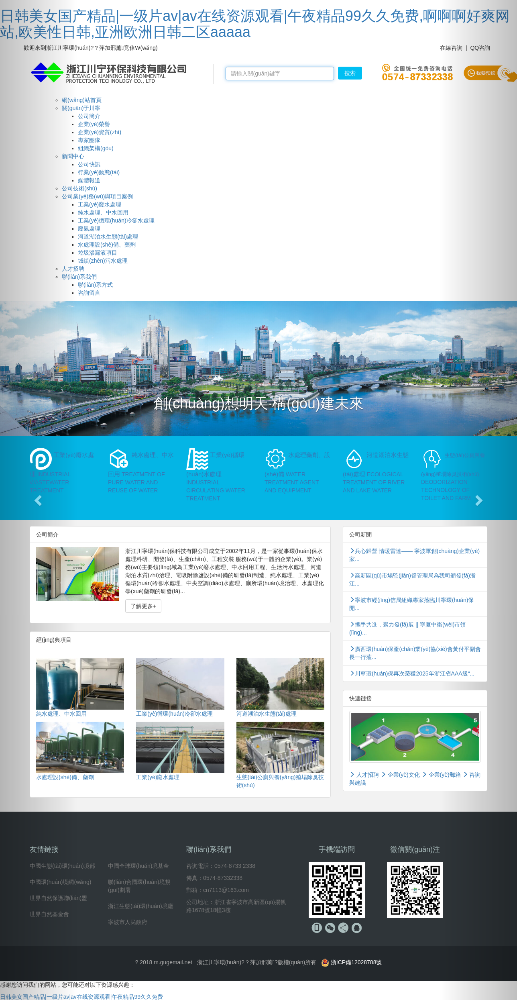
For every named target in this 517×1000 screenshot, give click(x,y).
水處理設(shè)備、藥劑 (107, 244)
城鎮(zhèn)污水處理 (103, 260)
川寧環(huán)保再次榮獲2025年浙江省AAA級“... (411, 673)
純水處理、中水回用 (103, 212)
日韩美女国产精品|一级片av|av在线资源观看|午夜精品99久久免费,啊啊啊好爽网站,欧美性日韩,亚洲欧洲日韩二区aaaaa (255, 24)
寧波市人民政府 (127, 922)
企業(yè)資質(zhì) (99, 132)
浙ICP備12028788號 (356, 962)
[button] (38, 500)
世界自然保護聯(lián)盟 (58, 898)
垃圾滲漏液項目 (97, 252)
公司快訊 (89, 164)
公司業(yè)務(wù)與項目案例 (97, 196)
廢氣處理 (89, 228)
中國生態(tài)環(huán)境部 (62, 866)
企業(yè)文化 (401, 774)
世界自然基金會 (49, 914)
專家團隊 (89, 140)
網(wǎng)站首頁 (82, 100)
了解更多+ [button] (143, 606)
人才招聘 (364, 774)
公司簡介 (89, 116)
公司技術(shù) (79, 188)
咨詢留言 (89, 293)
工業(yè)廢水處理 (99, 204)
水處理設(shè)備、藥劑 (65, 777)
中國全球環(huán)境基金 (138, 866)
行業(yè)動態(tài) (99, 172)
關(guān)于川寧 (81, 108)
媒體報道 (89, 180)
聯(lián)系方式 (95, 285)
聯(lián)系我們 (79, 276)
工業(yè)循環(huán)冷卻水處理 (116, 220)
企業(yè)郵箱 (441, 774)
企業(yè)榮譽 (94, 124)
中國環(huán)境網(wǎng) (60, 882)
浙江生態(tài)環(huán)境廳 (140, 906)
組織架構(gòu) (96, 148)
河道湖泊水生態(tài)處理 (108, 236)
